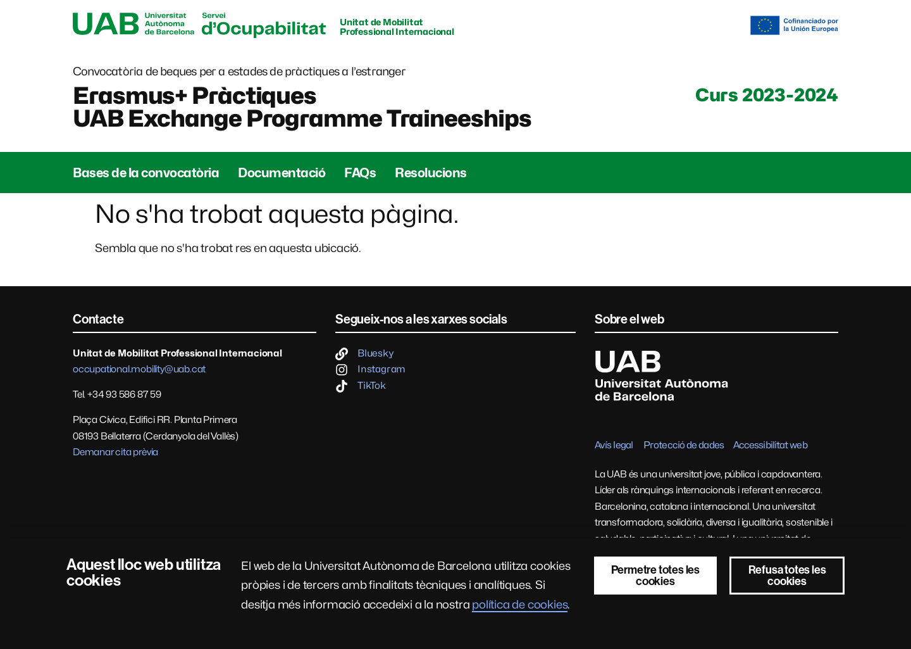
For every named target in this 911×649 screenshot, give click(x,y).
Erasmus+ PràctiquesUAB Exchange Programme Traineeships (302, 107)
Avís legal (614, 445)
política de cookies (519, 604)
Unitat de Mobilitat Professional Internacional (397, 26)
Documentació (281, 172)
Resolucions (431, 172)
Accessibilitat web (770, 445)
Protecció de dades (683, 445)
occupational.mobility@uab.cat (139, 369)
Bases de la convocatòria (146, 172)
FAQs (360, 172)
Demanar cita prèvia (115, 452)
